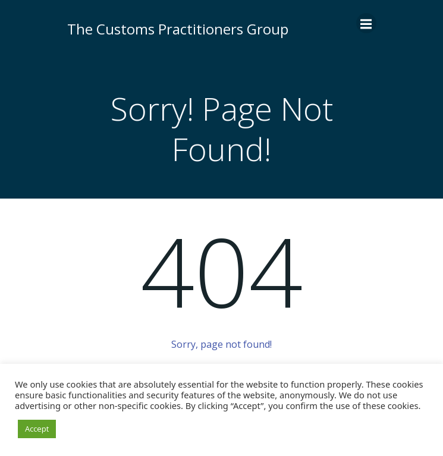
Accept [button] (37, 428)
